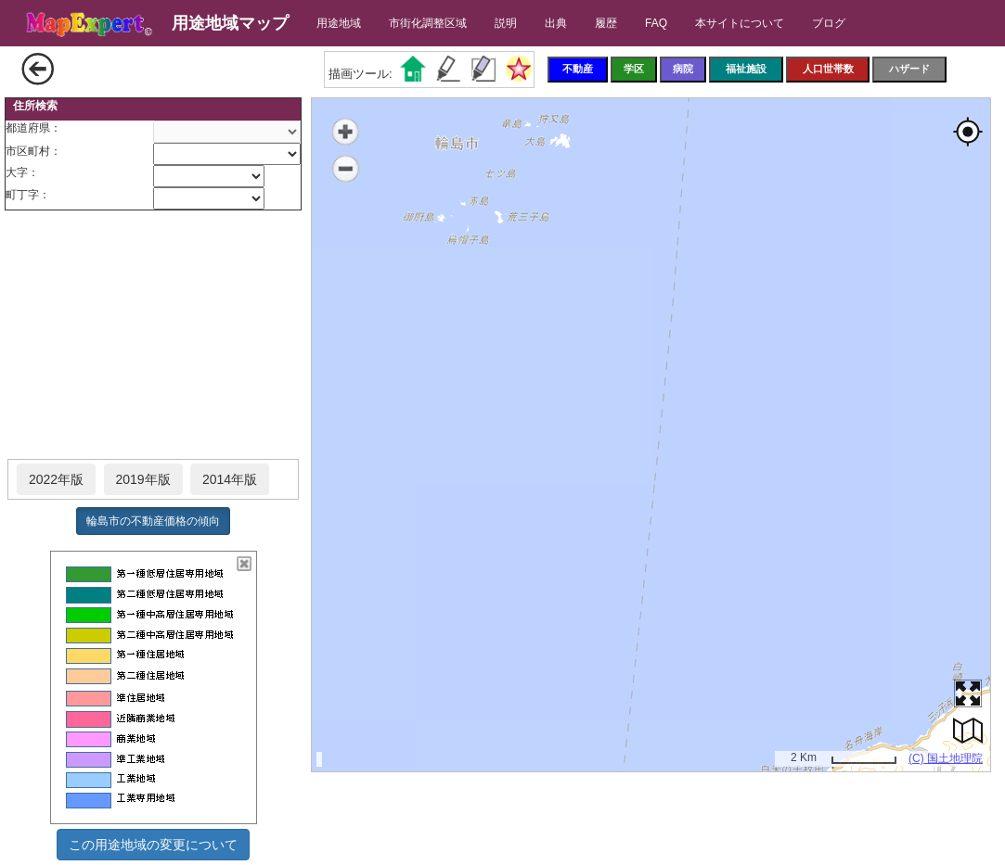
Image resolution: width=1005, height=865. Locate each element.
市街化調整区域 (428, 23)
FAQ (656, 23)
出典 (556, 23)
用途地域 (338, 23)
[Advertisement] (153, 336)
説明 (506, 23)
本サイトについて (739, 23)
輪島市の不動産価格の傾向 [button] (153, 521)
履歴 (606, 23)
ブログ (828, 23)
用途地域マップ (230, 23)
